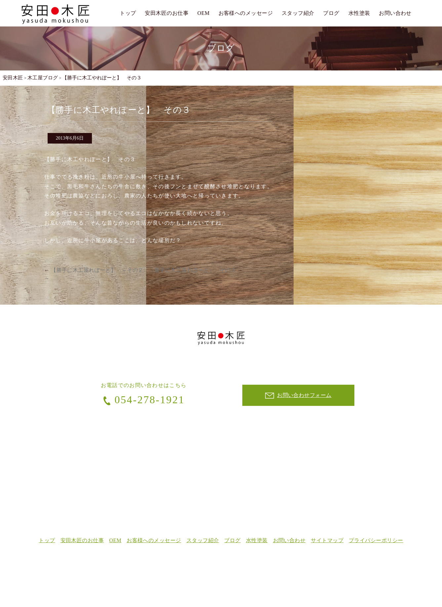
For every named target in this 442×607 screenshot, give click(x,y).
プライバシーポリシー (376, 540)
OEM (203, 13)
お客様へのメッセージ (246, 13)
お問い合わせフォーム (298, 395)
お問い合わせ (395, 13)
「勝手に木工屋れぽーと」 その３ (196, 270)
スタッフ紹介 (298, 13)
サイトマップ (327, 540)
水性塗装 (359, 13)
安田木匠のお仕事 (166, 13)
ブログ (331, 13)
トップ (128, 13)
